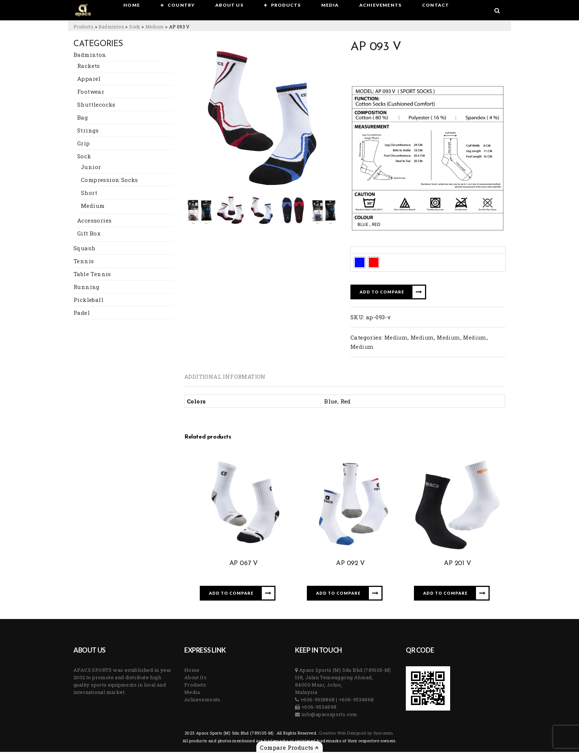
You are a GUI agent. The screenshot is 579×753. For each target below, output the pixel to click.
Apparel (89, 79)
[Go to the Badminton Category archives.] (111, 27)
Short (89, 193)
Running (86, 288)
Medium (93, 206)
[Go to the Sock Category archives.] (134, 27)
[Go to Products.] (83, 27)
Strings (88, 131)
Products (195, 685)
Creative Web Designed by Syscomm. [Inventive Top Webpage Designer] (356, 734)
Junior (91, 168)
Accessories (94, 221)
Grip (83, 144)
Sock (84, 157)
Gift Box (88, 234)
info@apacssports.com (328, 715)
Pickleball (88, 301)
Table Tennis (92, 275)
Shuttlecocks (96, 105)
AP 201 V (457, 564)
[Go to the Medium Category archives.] (154, 27)
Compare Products (289, 747)
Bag (82, 118)
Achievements (202, 700)
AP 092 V (350, 564)
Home (192, 671)
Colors (361, 251)
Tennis (83, 262)
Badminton (89, 55)
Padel (81, 313)
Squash (84, 249)
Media (192, 693)
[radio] (359, 263)
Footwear (90, 92)
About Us (195, 678)
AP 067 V (243, 564)
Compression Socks (109, 181)
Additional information (225, 377)
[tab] (225, 377)
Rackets (88, 67)
